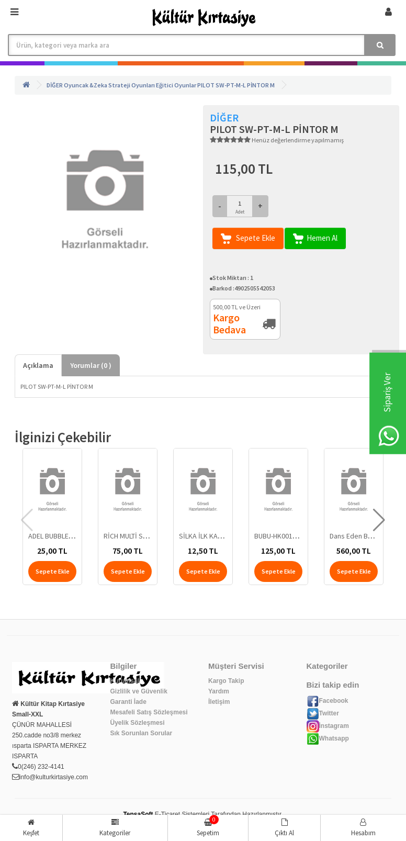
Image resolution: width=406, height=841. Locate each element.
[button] (379, 520)
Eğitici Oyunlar (176, 85)
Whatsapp (328, 738)
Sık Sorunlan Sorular (141, 733)
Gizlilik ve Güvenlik (138, 691)
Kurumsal (124, 681)
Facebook (327, 700)
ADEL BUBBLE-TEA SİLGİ (63, 536)
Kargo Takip (226, 681)
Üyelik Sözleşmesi (137, 722)
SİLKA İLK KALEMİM (208, 536)
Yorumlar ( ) (90, 365)
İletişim (219, 701)
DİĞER (55, 85)
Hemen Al (315, 238)
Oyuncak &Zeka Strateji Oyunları (109, 85)
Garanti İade (128, 701)
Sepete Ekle (248, 238)
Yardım (218, 691)
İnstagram (328, 726)
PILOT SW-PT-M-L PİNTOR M (236, 85)
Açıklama (38, 365)
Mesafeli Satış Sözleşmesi (149, 712)
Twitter (323, 713)
